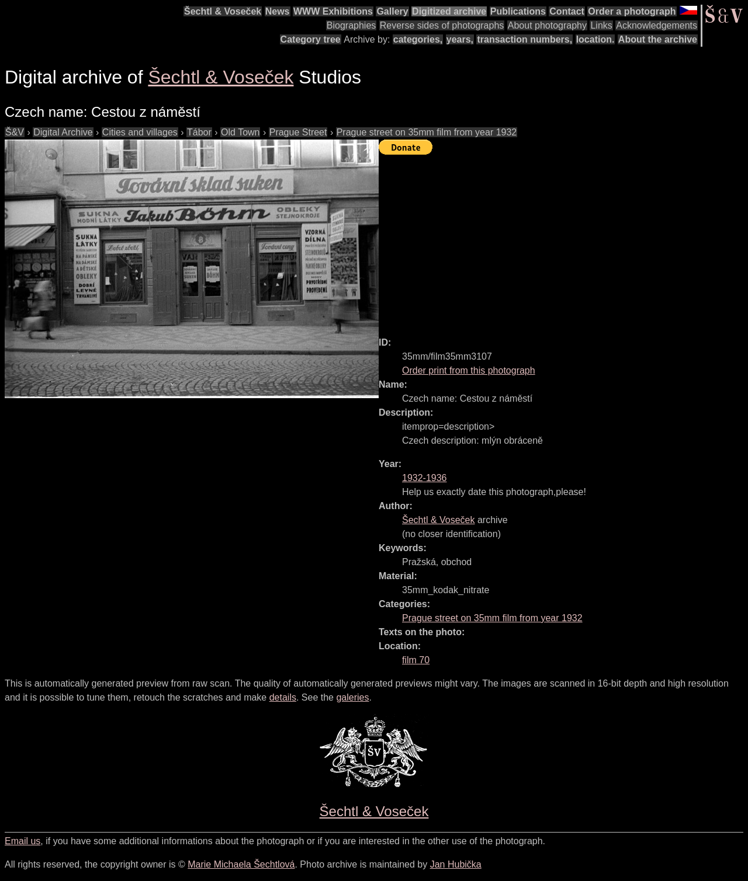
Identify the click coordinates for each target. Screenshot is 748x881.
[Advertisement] (563, 240)
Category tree (310, 39)
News (277, 11)
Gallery (392, 11)
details (282, 697)
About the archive (657, 39)
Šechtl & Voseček (222, 11)
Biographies (351, 25)
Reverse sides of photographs (442, 25)
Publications (518, 11)
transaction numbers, (524, 39)
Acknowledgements (656, 25)
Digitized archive (449, 11)
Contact (566, 11)
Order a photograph (632, 11)
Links (601, 25)
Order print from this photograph (468, 370)
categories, (417, 39)
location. (595, 39)
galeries (352, 697)
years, (459, 39)
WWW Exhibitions (333, 11)
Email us (22, 841)
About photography (547, 25)
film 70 (416, 660)
